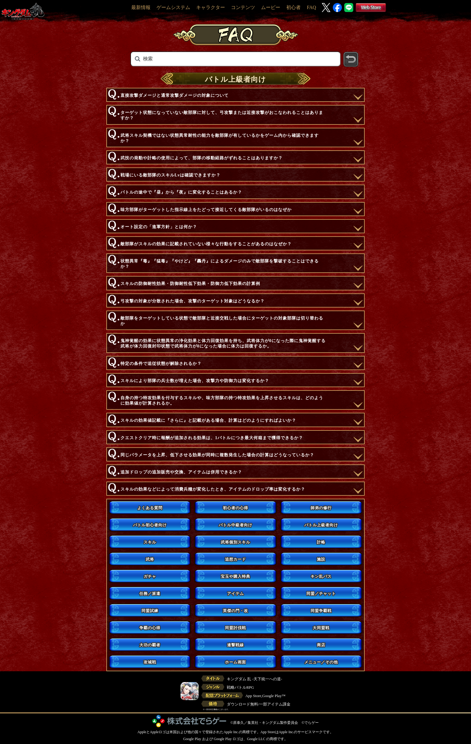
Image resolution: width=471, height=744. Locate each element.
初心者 (293, 7)
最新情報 (140, 7)
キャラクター (210, 7)
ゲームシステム (173, 7)
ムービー (270, 7)
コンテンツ (243, 7)
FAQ (311, 7)
